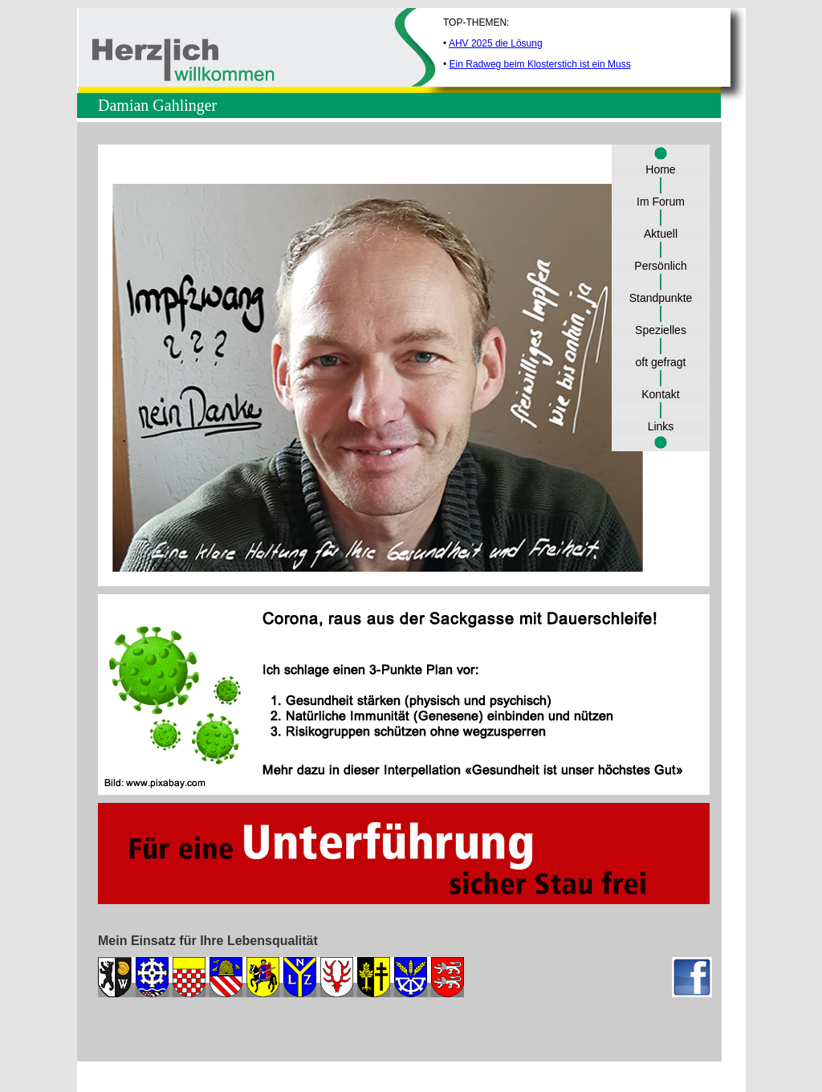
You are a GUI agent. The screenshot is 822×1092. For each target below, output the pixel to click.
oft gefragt (660, 362)
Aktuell (661, 233)
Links (661, 426)
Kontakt (660, 394)
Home (660, 169)
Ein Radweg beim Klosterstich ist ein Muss (540, 64)
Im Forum (661, 201)
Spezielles (660, 330)
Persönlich (660, 265)
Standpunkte (661, 297)
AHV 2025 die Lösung (496, 43)
